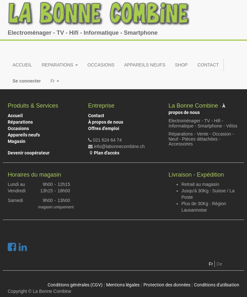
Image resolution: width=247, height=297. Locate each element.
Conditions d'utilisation (216, 284)
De (219, 263)
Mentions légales (123, 284)
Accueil (15, 115)
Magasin (16, 141)
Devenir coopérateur (29, 152)
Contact (96, 115)
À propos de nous (105, 122)
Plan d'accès (106, 152)
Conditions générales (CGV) (75, 284)
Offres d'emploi (103, 128)
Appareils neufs (24, 134)
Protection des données (166, 284)
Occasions (18, 128)
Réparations (20, 122)
